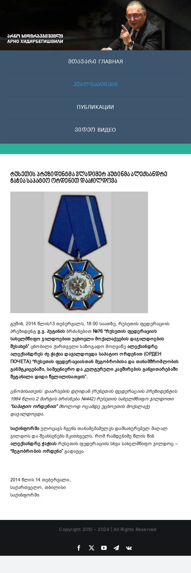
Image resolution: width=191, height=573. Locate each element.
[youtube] (104, 548)
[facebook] (79, 548)
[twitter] (91, 548)
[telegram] (116, 548)
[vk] (129, 548)
